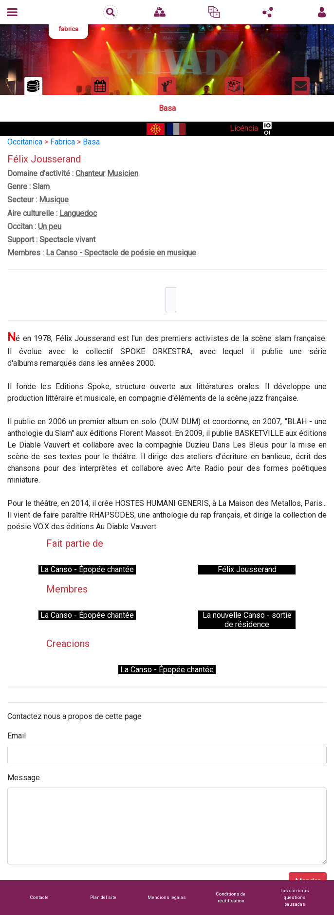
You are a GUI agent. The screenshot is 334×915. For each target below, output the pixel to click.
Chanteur (90, 173)
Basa (91, 141)
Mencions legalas (167, 897)
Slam (41, 186)
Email (16, 735)
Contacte (39, 897)
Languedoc (78, 213)
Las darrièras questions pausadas (294, 897)
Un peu (49, 226)
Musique (54, 199)
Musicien (122, 173)
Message (23, 777)
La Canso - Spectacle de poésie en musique (121, 252)
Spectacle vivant (67, 239)
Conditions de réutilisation (230, 897)
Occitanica (24, 141)
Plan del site (103, 897)
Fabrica (62, 141)
